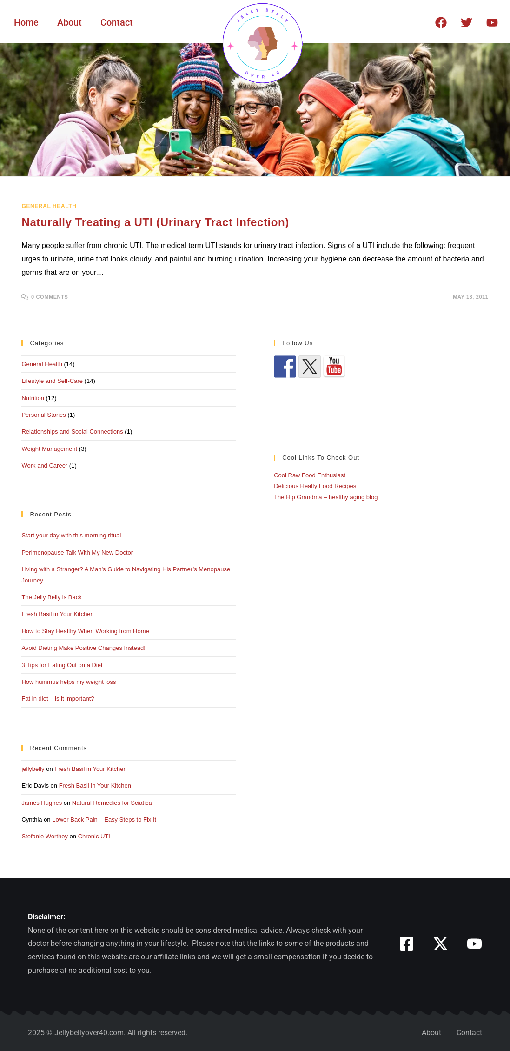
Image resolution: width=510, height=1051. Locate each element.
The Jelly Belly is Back (51, 597)
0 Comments (49, 297)
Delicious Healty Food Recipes (315, 485)
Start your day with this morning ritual (71, 535)
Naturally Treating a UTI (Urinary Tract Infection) (155, 222)
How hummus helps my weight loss (68, 681)
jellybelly (32, 768)
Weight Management (49, 448)
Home (26, 22)
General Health (48, 206)
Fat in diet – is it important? (57, 698)
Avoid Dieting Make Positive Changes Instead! (83, 647)
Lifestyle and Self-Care (52, 380)
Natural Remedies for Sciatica (112, 802)
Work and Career (44, 465)
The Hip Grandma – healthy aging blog (326, 497)
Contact (116, 22)
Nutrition (32, 398)
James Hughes (41, 802)
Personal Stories (43, 414)
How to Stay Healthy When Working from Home (85, 631)
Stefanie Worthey (44, 836)
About (69, 22)
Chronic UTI (94, 836)
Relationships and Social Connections (72, 431)
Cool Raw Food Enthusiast (309, 475)
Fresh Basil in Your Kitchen (57, 613)
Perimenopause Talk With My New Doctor (77, 552)
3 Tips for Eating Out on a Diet (61, 665)
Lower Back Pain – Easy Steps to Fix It (104, 819)
